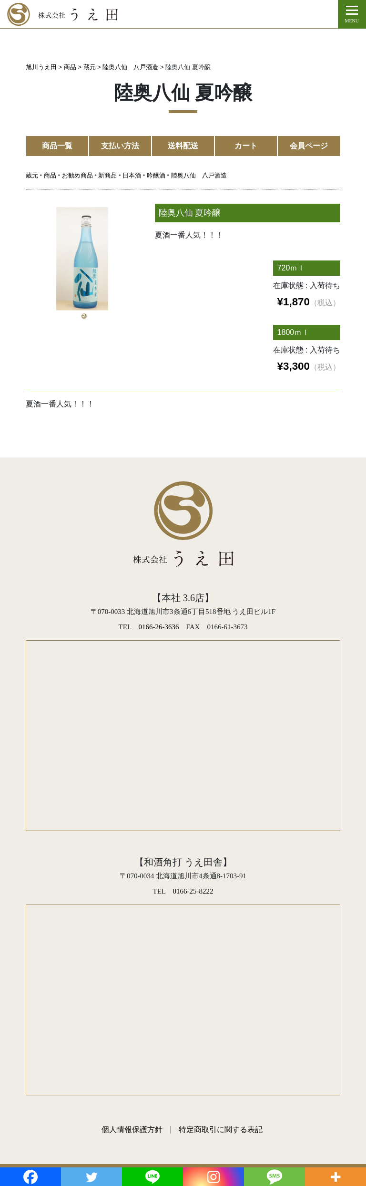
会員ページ (309, 146)
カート (245, 146)
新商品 (107, 175)
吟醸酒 (156, 175)
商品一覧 (57, 146)
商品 (50, 175)
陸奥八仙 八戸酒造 (199, 175)
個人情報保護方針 (132, 1129)
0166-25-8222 (193, 891)
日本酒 (131, 175)
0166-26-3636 (159, 627)
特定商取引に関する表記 (221, 1129)
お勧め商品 (77, 175)
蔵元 (32, 175)
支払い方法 (120, 146)
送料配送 (183, 146)
